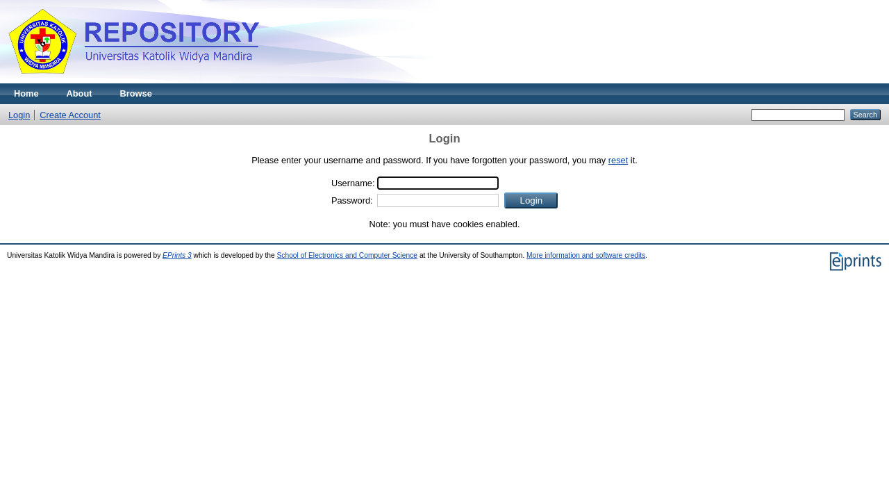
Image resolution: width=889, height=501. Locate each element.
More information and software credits (585, 255)
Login (19, 115)
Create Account (70, 115)
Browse (136, 93)
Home (26, 93)
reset (618, 160)
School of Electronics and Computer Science (347, 255)
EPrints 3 (177, 255)
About (79, 93)
